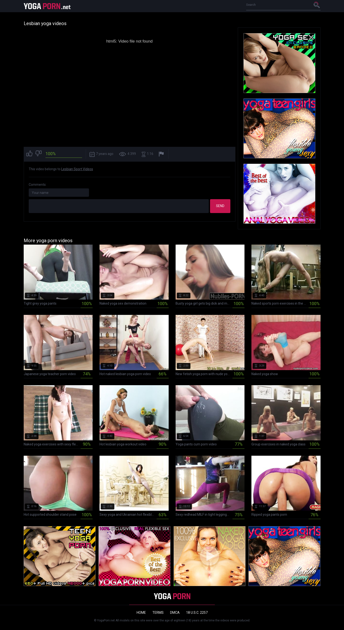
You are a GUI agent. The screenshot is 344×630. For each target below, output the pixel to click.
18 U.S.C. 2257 (197, 612)
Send (220, 206)
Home (141, 612)
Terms (158, 612)
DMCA (175, 612)
